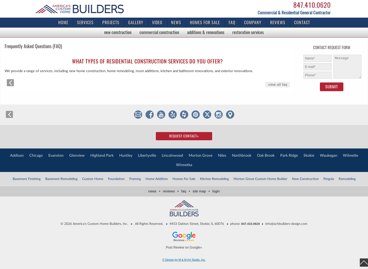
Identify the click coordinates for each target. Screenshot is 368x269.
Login (216, 191)
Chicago (36, 155)
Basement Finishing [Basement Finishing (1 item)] (27, 179)
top (364, 262)
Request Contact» (184, 136)
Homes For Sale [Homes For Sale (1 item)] (183, 179)
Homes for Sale (205, 22)
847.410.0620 (312, 5)
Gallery (135, 22)
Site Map (202, 191)
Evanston (56, 155)
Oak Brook (266, 155)
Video (157, 22)
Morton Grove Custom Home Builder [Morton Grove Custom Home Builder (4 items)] (260, 179)
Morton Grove (200, 155)
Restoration (248, 32)
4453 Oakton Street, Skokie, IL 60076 (196, 224)
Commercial (159, 32)
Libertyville (147, 155)
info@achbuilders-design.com (286, 224)
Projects (110, 22)
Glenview (77, 155)
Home (63, 22)
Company (252, 22)
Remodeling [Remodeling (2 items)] (347, 179)
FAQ (232, 22)
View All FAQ (277, 84)
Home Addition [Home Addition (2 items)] (157, 179)
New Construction (117, 32)
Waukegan (328, 155)
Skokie (308, 155)
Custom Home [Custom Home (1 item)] (92, 179)
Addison (17, 155)
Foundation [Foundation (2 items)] (116, 179)
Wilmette (350, 155)
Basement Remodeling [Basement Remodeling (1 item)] (61, 179)
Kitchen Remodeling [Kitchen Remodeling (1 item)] (214, 179)
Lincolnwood (172, 155)
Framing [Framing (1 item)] (135, 179)
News (176, 22)
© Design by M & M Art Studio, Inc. (184, 259)
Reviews (277, 22)
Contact (302, 22)
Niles (222, 155)
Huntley (125, 155)
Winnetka (184, 165)
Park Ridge (289, 155)
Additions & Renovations (205, 32)
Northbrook (241, 155)
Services (85, 22)
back (10, 82)
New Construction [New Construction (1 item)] (305, 179)
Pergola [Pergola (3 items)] (328, 179)
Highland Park (102, 155)
